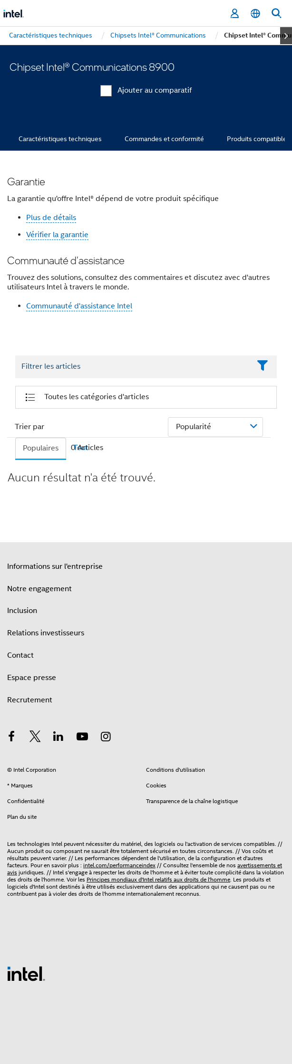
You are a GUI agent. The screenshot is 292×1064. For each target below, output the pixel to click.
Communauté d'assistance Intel (79, 306)
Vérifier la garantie (57, 235)
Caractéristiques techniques (60, 138)
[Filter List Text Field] (133, 366)
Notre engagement (39, 589)
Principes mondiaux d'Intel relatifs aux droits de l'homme (158, 879)
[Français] (255, 13)
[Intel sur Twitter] (35, 738)
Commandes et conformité (164, 138)
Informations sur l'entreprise (55, 566)
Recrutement (29, 700)
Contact (20, 655)
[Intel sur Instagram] (105, 738)
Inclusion (22, 610)
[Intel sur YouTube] (82, 738)
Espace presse (31, 677)
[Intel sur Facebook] (11, 738)
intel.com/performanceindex (119, 865)
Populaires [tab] (40, 448)
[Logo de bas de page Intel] (26, 973)
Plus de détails (51, 217)
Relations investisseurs (45, 633)
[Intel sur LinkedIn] (58, 738)
